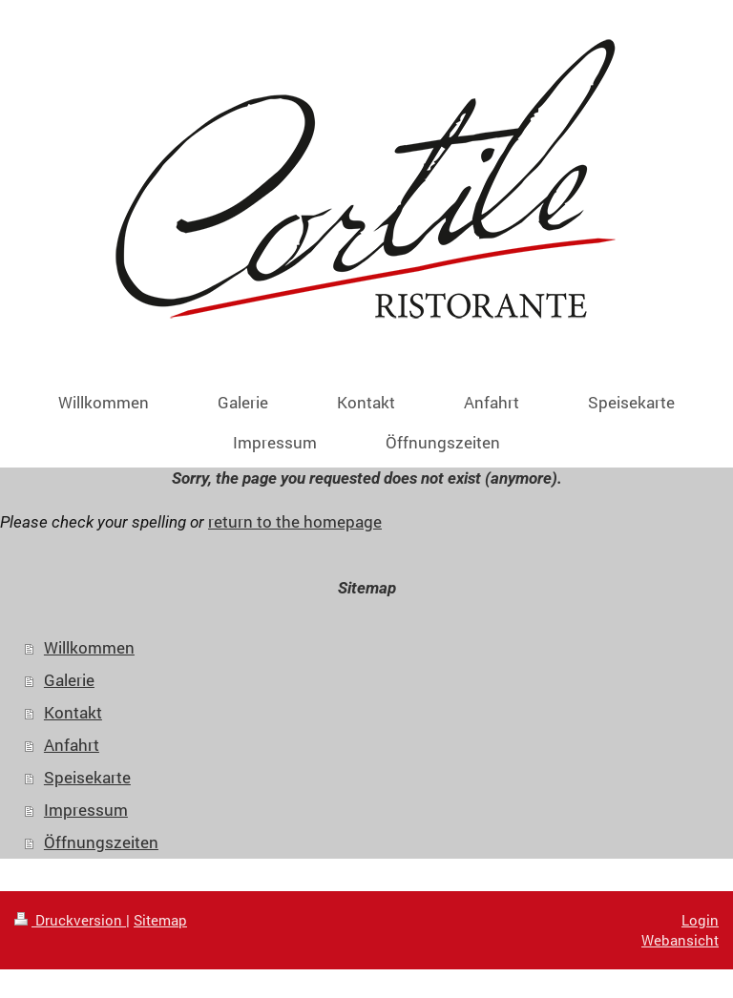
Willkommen (89, 647)
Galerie (69, 680)
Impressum (86, 810)
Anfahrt (71, 745)
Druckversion (70, 919)
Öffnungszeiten (101, 842)
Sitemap (160, 919)
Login (700, 919)
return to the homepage (295, 521)
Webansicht (680, 939)
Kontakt (73, 712)
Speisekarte (87, 777)
